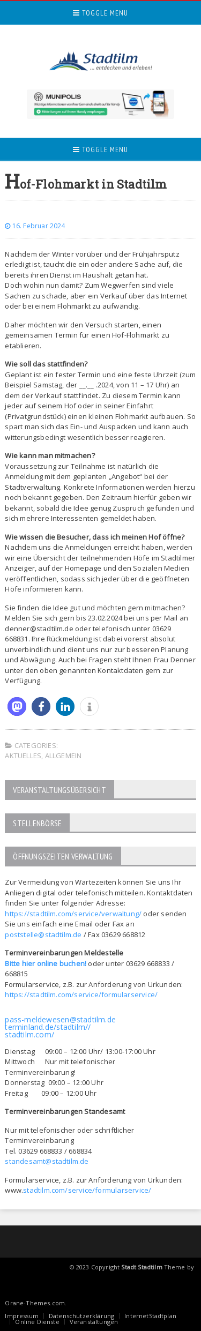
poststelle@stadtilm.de (43, 934)
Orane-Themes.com (35, 1303)
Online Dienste (37, 1322)
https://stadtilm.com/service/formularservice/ (81, 994)
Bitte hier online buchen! (45, 963)
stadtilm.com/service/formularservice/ (87, 1190)
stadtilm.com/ (29, 1034)
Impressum (22, 1316)
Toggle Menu (100, 13)
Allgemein (63, 755)
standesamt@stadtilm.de (46, 1161)
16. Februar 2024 (35, 225)
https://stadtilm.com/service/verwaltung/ (73, 913)
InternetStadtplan (150, 1316)
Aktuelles (23, 755)
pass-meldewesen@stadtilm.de (60, 1019)
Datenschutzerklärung (81, 1316)
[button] (17, 706)
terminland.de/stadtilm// (48, 1027)
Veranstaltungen (94, 1322)
